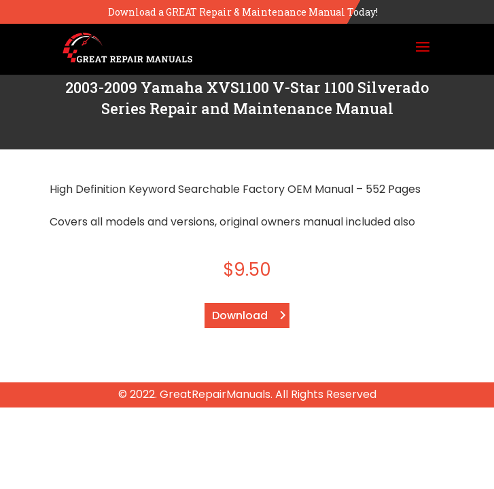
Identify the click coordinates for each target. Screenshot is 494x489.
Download (240, 315)
